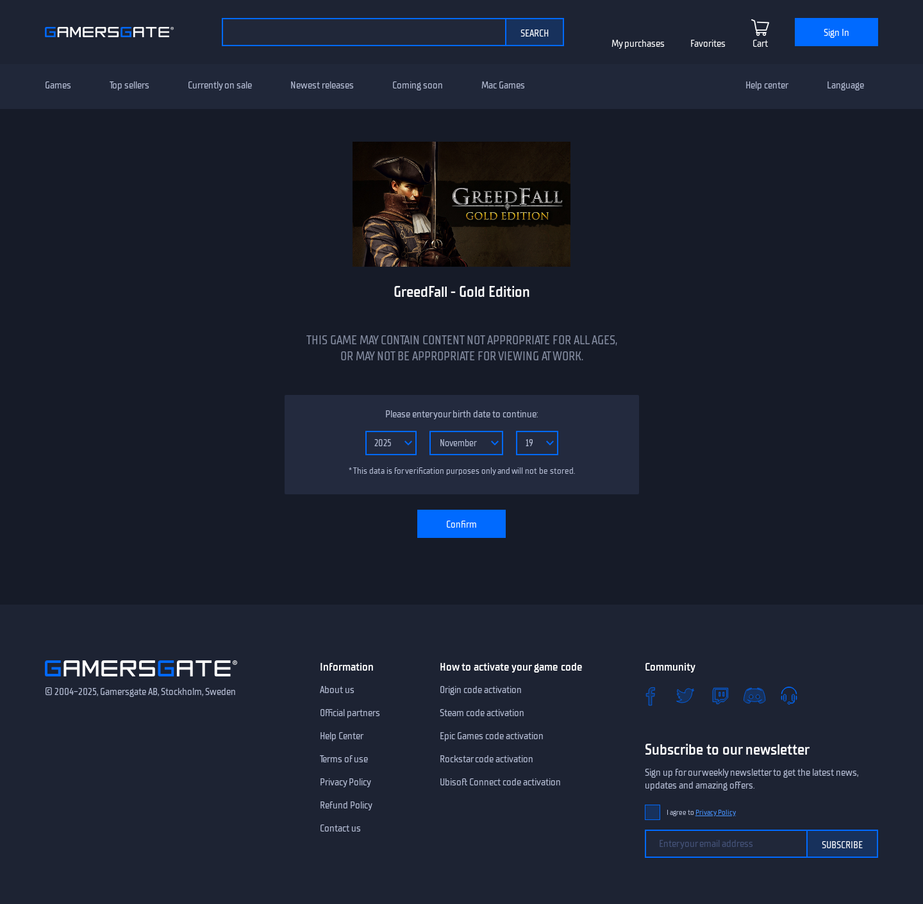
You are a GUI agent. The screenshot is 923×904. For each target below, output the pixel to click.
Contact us (340, 828)
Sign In (836, 32)
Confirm (461, 524)
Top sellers (129, 85)
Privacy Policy (345, 782)
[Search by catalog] (363, 32)
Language (845, 85)
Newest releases (322, 85)
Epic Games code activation (492, 736)
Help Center (341, 736)
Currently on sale (220, 85)
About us (337, 689)
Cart (760, 43)
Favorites (708, 43)
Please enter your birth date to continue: (461, 414)
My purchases (638, 43)
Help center (766, 85)
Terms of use (344, 759)
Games (58, 85)
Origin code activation (481, 689)
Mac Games (503, 85)
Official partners (350, 713)
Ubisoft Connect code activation (500, 782)
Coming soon (417, 85)
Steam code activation (482, 713)
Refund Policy (346, 805)
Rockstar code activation (486, 759)
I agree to (701, 812)
